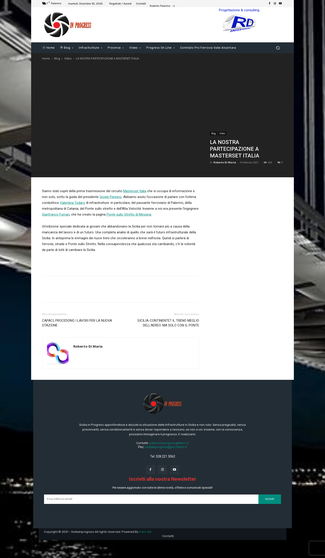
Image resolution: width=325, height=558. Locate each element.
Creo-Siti (145, 531)
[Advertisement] (162, 94)
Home (46, 58)
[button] (277, 48)
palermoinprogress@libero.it (169, 443)
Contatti (168, 536)
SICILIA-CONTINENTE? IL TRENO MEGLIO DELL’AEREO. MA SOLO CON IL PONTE (168, 323)
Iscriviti (269, 499)
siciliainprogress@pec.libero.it (166, 447)
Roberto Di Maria (225, 162)
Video (68, 58)
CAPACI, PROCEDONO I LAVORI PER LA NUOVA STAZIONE (77, 323)
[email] (151, 499)
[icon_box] (162, 6)
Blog (57, 58)
